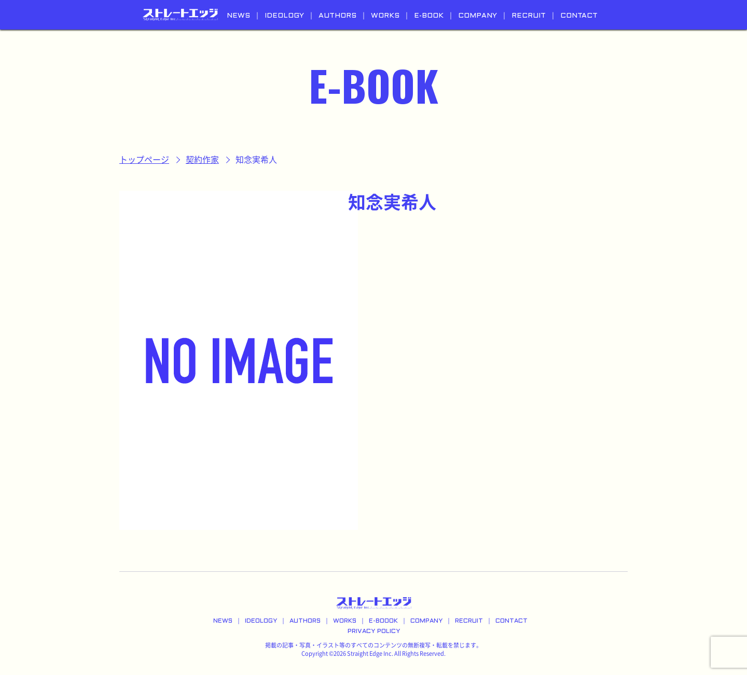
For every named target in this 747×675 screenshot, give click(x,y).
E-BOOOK (383, 621)
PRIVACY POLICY (374, 631)
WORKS (385, 15)
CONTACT (579, 15)
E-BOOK (429, 15)
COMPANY (477, 15)
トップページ (144, 160)
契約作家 (202, 160)
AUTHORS (337, 15)
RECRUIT (528, 15)
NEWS (238, 15)
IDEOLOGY (284, 15)
